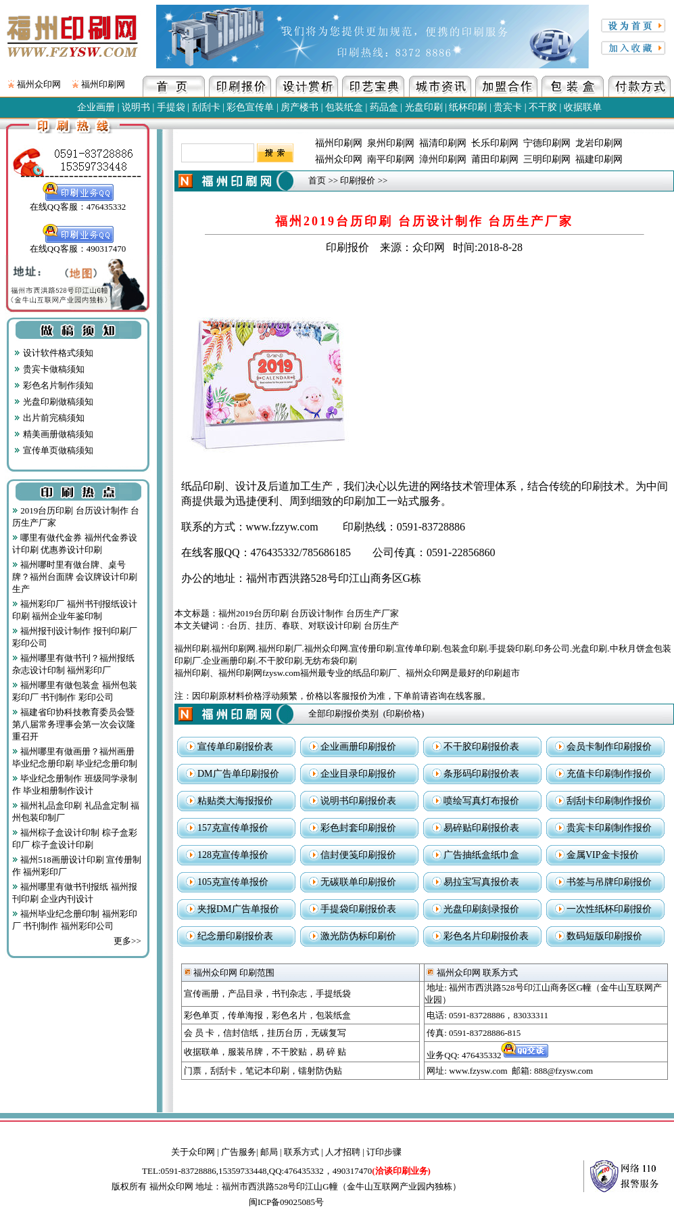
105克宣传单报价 (232, 882)
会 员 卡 (199, 1033)
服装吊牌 (245, 1052)
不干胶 (543, 107)
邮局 (269, 1152)
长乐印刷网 (495, 143)
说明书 (136, 107)
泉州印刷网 (390, 143)
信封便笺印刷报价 (358, 855)
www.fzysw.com (478, 1071)
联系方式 (301, 1152)
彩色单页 (201, 1015)
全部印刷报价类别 (343, 713)
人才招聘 (342, 1152)
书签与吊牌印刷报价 (609, 882)
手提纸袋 (333, 993)
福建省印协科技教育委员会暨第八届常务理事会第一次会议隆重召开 (73, 724)
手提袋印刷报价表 (358, 909)
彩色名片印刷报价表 (486, 936)
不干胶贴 (289, 1052)
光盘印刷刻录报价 (481, 909)
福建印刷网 (599, 159)
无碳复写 (328, 1033)
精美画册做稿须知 (53, 434)
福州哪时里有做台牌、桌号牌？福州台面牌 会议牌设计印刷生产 (74, 577)
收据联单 (583, 107)
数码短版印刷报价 (604, 936)
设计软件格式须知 (53, 353)
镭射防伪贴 (320, 1071)
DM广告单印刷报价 (238, 774)
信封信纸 (240, 1033)
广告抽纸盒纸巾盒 (481, 855)
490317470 (382, 1171)
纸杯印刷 (468, 107)
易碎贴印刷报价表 (481, 828)
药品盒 (384, 107)
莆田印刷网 (495, 159)
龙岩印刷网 (599, 143)
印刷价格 (403, 713)
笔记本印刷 (267, 1071)
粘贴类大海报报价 (235, 801)
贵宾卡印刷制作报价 (609, 828)
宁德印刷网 (547, 143)
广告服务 (238, 1152)
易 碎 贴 (331, 1052)
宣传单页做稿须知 (53, 450)
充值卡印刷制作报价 (609, 774)
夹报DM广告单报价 (238, 909)
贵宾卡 (508, 107)
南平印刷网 (390, 159)
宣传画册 (201, 993)
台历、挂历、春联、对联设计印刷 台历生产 (313, 625)
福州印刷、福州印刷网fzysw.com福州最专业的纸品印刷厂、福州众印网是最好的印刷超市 (347, 673)
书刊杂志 (289, 993)
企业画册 (96, 107)
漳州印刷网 (442, 159)
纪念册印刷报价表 (235, 936)
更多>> (127, 941)
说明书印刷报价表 (358, 801)
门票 (192, 1071)
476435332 (506, 1055)
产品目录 (245, 993)
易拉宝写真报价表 (481, 882)
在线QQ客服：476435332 (78, 202)
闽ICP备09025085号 (286, 1202)
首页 (317, 180)
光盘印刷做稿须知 (53, 401)
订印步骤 (384, 1152)
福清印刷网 (442, 143)
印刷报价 (357, 180)
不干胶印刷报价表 (481, 747)
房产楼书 (299, 107)
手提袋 (171, 107)
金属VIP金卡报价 (603, 855)
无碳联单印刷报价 (358, 882)
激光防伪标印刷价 (358, 936)
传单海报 (245, 1015)
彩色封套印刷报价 (358, 828)
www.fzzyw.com (282, 526)
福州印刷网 (103, 84)
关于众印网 (193, 1152)
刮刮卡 (206, 107)
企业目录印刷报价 (358, 774)
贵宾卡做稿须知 (49, 369)
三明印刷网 (547, 159)
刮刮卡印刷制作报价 (609, 801)
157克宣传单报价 (232, 828)
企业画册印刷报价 (358, 747)
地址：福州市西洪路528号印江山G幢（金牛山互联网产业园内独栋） (328, 1186)
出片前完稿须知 (49, 418)
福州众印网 (39, 84)
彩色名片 (289, 1015)
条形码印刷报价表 (481, 774)
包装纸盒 (344, 107)
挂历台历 (284, 1033)
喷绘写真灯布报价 (481, 801)
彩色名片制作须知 (53, 385)
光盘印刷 (424, 107)
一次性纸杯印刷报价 (609, 909)
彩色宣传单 (250, 107)
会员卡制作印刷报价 (609, 747)
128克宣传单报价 (232, 855)
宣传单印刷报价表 (235, 747)
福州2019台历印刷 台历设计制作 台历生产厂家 (308, 613)
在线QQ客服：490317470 (78, 244)
